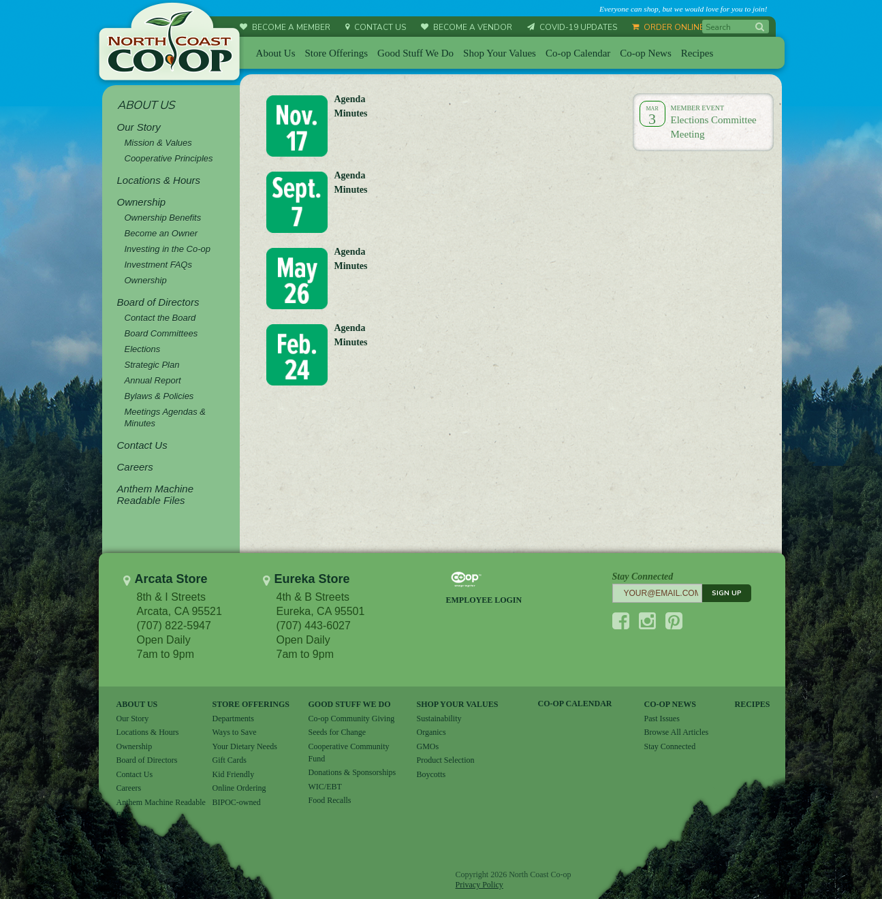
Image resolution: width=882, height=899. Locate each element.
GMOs (428, 746)
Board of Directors (147, 760)
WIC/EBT (325, 786)
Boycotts (431, 774)
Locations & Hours (147, 732)
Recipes (697, 53)
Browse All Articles (676, 732)
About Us (276, 53)
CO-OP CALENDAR (575, 703)
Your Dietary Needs (244, 746)
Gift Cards (229, 760)
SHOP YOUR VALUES (458, 704)
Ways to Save (234, 732)
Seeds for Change (337, 732)
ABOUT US (137, 704)
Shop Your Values (499, 53)
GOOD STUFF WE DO (350, 704)
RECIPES (752, 704)
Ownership (134, 746)
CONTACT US (375, 27)
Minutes (351, 190)
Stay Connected (670, 746)
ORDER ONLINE (668, 27)
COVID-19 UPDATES (572, 27)
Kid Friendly (233, 774)
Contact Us (134, 774)
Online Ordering (239, 788)
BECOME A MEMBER (285, 27)
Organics (431, 732)
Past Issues (662, 718)
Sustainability (439, 718)
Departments (233, 718)
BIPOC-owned (236, 802)
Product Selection (446, 760)
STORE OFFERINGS (250, 704)
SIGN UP (727, 593)
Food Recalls (330, 800)
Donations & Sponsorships (352, 772)
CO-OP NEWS (670, 704)
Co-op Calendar (578, 53)
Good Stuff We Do (415, 53)
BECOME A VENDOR (466, 27)
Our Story (132, 718)
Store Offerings (336, 53)
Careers (129, 788)
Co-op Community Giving (352, 718)
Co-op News (645, 53)
